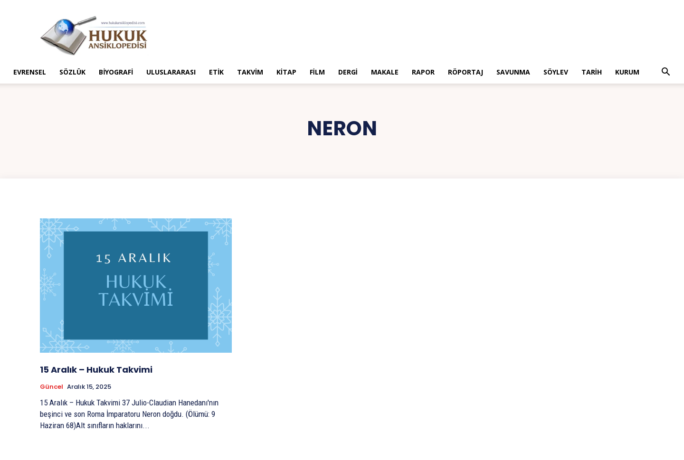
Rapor (423, 71)
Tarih (591, 71)
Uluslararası (171, 71)
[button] (666, 72)
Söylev (555, 71)
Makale (385, 71)
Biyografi (116, 71)
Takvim (250, 71)
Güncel (51, 387)
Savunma (513, 71)
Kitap (286, 71)
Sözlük (72, 71)
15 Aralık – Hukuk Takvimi (96, 370)
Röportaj (465, 71)
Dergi (348, 71)
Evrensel (29, 71)
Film (317, 71)
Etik (216, 71)
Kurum (627, 71)
